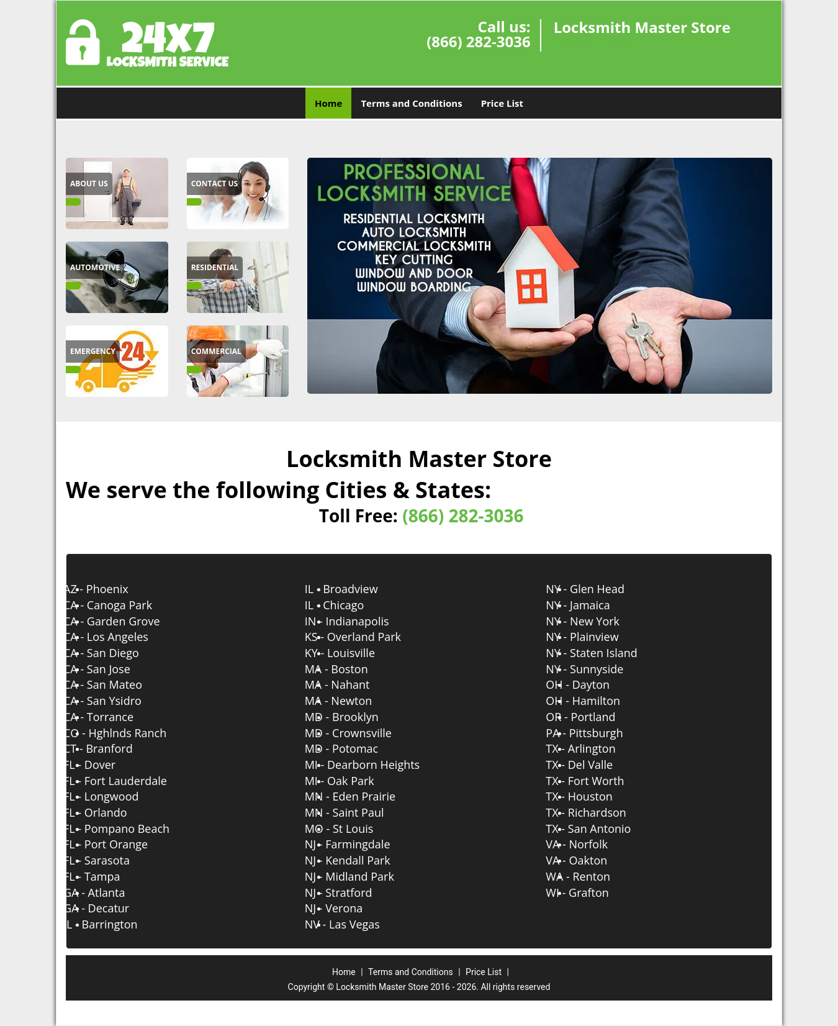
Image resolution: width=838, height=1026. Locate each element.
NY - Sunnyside (596, 668)
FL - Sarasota (109, 860)
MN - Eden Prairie (362, 796)
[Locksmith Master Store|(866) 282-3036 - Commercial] (216, 351)
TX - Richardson (598, 812)
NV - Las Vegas (355, 924)
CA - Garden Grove (124, 621)
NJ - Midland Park (362, 876)
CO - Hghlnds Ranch (127, 732)
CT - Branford (110, 748)
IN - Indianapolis (359, 621)
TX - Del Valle (591, 764)
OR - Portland (592, 716)
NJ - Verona (346, 908)
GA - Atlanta (106, 892)
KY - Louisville (352, 652)
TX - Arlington (592, 748)
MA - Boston (349, 668)
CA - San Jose (109, 668)
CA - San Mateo (115, 684)
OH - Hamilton (595, 700)
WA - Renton (590, 876)
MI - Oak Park (352, 780)
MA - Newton (351, 700)
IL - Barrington (113, 924)
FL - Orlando (107, 812)
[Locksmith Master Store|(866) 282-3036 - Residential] (215, 267)
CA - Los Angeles (118, 636)
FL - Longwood (113, 796)
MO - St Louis (352, 828)
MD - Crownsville (361, 732)
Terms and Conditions (411, 103)
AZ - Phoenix (108, 588)
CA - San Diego (113, 652)
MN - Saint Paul (357, 812)
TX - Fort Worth (597, 780)
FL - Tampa (104, 876)
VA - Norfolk (589, 844)
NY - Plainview (594, 636)
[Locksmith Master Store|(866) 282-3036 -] (117, 192)
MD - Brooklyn (354, 716)
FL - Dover (101, 764)
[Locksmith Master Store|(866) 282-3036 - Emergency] (93, 351)
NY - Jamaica (590, 604)
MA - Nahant (350, 684)
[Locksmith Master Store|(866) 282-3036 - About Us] (89, 184)
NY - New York (594, 621)
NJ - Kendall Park (360, 860)
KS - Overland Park (365, 636)
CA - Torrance (110, 716)
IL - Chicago (347, 604)
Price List (502, 103)
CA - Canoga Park (120, 604)
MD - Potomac (354, 748)
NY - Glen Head (597, 588)
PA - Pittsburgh (596, 732)
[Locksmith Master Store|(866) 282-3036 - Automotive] (95, 267)
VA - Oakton (588, 860)
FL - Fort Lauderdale (127, 780)
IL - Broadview (354, 588)
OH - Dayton (590, 684)
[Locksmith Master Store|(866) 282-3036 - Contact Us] (215, 184)
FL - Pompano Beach (128, 828)
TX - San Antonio (600, 828)
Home (328, 103)
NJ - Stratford (351, 892)
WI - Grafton (589, 892)
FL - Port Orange (118, 844)
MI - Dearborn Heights (375, 764)
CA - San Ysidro (115, 700)
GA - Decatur (108, 908)
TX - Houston (591, 796)
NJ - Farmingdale (360, 844)
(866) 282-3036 (478, 41)
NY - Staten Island (604, 652)
